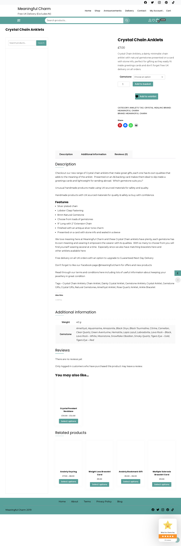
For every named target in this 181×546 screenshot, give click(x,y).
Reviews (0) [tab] (121, 182)
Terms (87, 529)
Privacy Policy (104, 529)
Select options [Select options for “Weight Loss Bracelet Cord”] (99, 512)
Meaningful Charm (34, 8)
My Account (156, 10)
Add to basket (143, 84)
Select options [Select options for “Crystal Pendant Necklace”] (68, 448)
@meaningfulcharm (109, 293)
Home (88, 10)
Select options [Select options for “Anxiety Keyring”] (68, 509)
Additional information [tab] (93, 182)
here (154, 274)
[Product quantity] (124, 84)
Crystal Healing (154, 107)
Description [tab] (66, 182)
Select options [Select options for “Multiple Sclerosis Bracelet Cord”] (161, 512)
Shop (97, 10)
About (74, 529)
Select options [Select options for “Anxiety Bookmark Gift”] (130, 509)
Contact (141, 10)
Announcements (113, 10)
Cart (168, 10)
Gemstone (126, 76)
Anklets (134, 107)
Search (41, 43)
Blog (119, 529)
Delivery (129, 10)
